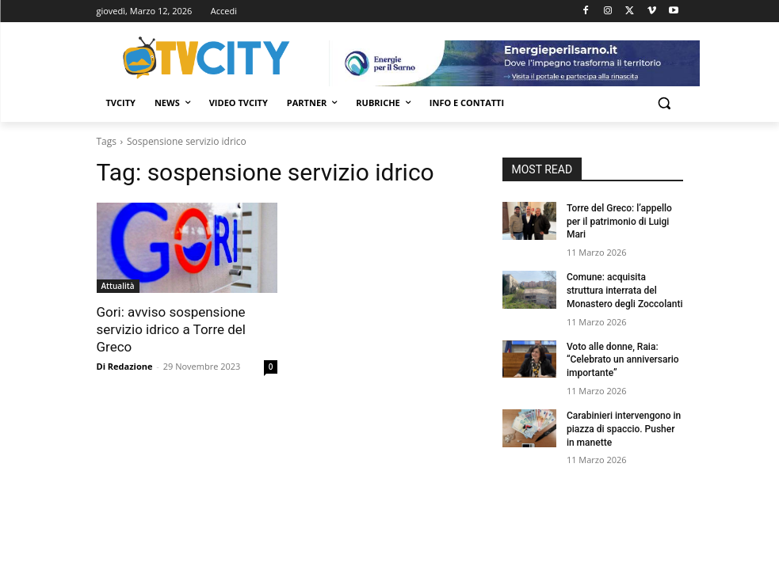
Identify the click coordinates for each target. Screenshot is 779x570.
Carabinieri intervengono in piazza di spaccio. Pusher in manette (624, 429)
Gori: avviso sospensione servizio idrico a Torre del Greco (171, 329)
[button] (664, 103)
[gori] (514, 63)
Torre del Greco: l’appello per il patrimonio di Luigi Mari (619, 222)
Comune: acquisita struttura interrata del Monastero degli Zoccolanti (625, 291)
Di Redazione (125, 366)
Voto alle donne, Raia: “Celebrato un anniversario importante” (623, 360)
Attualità (118, 285)
